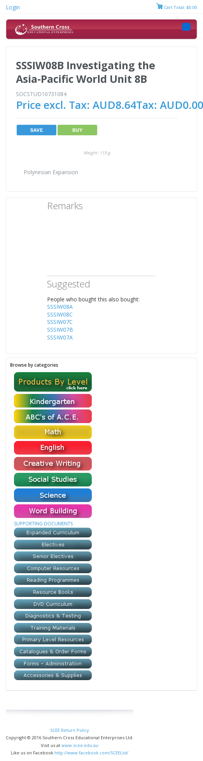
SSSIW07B (60, 329)
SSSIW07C (60, 321)
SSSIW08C (60, 314)
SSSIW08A (60, 306)
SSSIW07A (60, 337)
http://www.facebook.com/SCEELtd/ (91, 753)
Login (13, 7)
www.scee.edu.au (79, 745)
